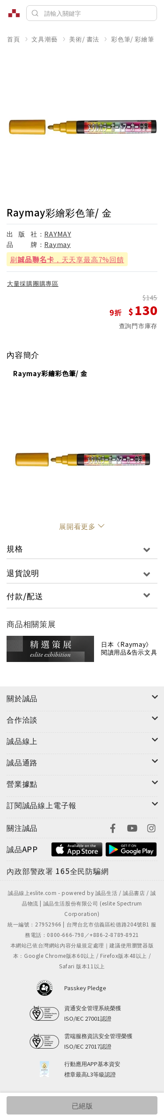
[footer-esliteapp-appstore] (77, 848)
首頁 (13, 38)
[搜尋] (92, 13)
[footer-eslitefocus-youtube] (132, 827)
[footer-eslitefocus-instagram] (151, 827)
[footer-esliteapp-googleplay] (131, 848)
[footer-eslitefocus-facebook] (113, 827)
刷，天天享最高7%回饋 (67, 259)
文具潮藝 (44, 38)
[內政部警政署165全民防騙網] (58, 871)
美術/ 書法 (84, 38)
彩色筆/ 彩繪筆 (132, 38)
